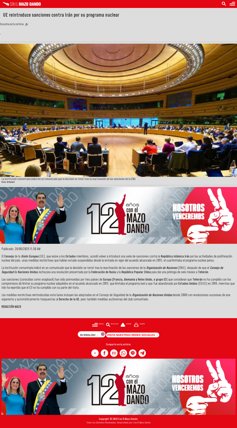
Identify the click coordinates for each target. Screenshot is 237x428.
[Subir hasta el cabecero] (139, 325)
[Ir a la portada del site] (126, 325)
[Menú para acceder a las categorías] (232, 3)
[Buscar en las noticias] (224, 3)
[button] (95, 353)
